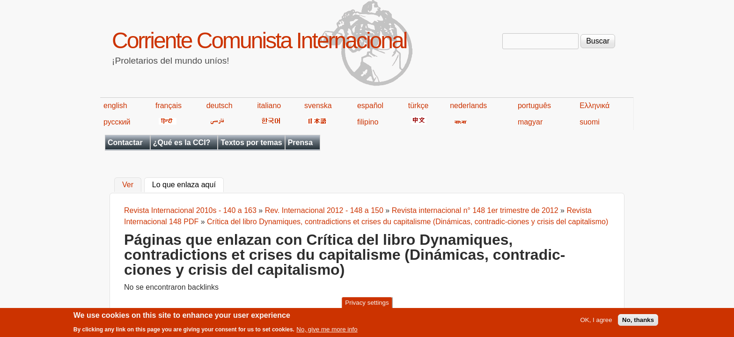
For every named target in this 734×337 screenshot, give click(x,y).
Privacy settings (367, 304)
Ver (127, 185)
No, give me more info (326, 330)
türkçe (418, 106)
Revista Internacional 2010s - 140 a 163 (190, 210)
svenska (318, 106)
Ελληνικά (594, 106)
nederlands (468, 106)
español (370, 106)
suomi (590, 122)
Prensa (300, 143)
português (534, 106)
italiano (269, 106)
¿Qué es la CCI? (182, 143)
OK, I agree (596, 321)
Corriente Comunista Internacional (259, 40)
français (168, 106)
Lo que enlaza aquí (188, 184)
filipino (367, 122)
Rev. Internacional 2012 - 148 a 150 (324, 210)
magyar (530, 122)
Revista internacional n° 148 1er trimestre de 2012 (475, 210)
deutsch (219, 106)
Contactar (125, 143)
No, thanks (638, 321)
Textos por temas (251, 143)
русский (116, 122)
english (115, 106)
